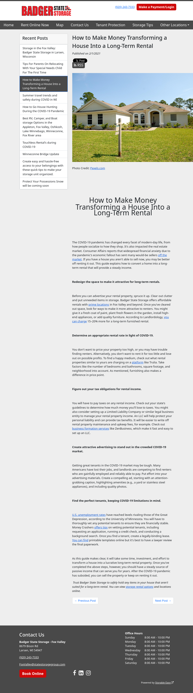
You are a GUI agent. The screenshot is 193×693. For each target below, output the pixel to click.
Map (59, 25)
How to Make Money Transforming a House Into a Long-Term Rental (41, 84)
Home (9, 25)
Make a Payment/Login (156, 7)
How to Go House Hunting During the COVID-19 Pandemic (43, 109)
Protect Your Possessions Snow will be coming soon (42, 183)
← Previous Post (85, 601)
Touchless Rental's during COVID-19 (39, 145)
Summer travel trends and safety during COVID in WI (39, 97)
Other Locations (173, 25)
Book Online (32, 673)
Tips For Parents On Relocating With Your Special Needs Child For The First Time (42, 68)
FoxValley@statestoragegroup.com (42, 664)
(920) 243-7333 (125, 7)
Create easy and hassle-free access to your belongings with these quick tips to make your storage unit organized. (42, 167)
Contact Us (80, 25)
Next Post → (163, 601)
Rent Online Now (35, 25)
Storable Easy (164, 682)
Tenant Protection (110, 25)
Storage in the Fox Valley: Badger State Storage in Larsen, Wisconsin (43, 52)
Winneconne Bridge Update (40, 154)
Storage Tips (142, 25)
